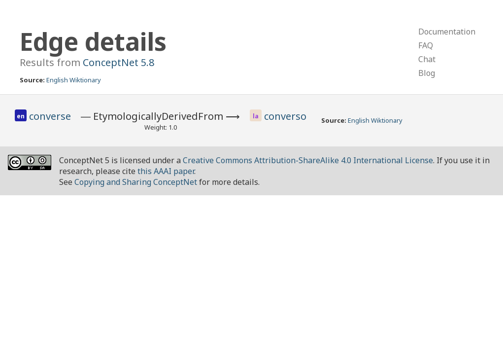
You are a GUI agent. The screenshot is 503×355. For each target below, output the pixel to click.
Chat (427, 59)
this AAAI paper (165, 171)
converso (285, 116)
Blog (426, 73)
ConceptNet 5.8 (118, 62)
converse (50, 116)
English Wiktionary (73, 79)
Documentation (446, 31)
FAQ (425, 45)
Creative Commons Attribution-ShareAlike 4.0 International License (308, 160)
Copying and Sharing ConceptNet (135, 182)
